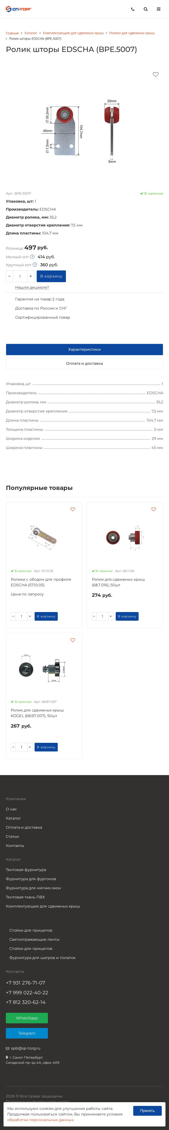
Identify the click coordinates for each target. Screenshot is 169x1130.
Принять (147, 1111)
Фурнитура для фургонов (31, 879)
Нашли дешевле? (32, 287)
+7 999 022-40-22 (27, 992)
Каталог (13, 818)
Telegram (27, 1033)
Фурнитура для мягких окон (33, 888)
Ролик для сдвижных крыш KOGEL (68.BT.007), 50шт (37, 713)
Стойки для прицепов (30, 930)
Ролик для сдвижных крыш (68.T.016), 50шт (118, 582)
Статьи (12, 836)
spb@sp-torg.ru (25, 1048)
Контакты (15, 845)
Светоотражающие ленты (34, 939)
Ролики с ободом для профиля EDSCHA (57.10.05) (41, 582)
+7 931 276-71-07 (25, 983)
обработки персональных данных (40, 1120)
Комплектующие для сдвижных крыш (43, 906)
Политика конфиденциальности (37, 1102)
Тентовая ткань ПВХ (25, 897)
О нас (11, 809)
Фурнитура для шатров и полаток (42, 957)
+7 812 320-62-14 (26, 1002)
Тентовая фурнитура (26, 870)
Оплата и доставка (24, 827)
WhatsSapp (27, 1018)
